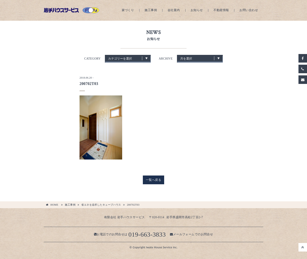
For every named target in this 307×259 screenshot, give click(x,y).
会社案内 (174, 10)
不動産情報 (221, 10)
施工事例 (151, 10)
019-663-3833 (147, 234)
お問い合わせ (248, 10)
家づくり (128, 10)
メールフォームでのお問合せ (191, 234)
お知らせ (197, 10)
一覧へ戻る (153, 179)
